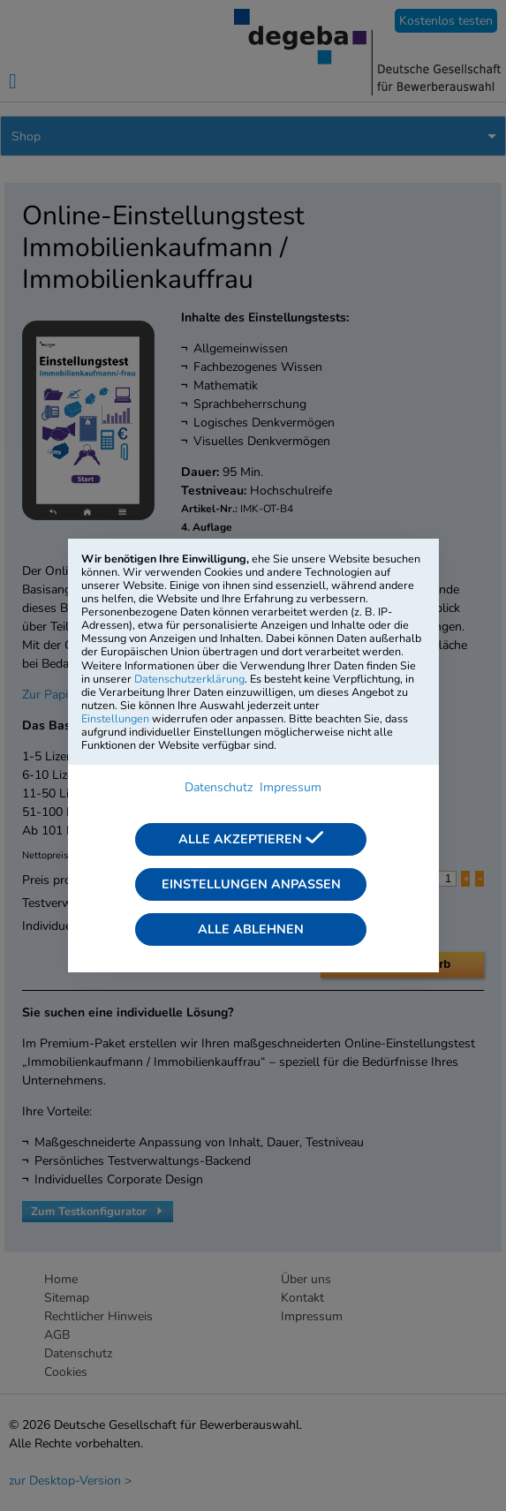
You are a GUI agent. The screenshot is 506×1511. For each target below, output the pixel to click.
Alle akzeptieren (250, 839)
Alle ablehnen (251, 929)
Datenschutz (219, 787)
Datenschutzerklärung (189, 678)
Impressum (290, 787)
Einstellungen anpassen (251, 884)
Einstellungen (115, 718)
